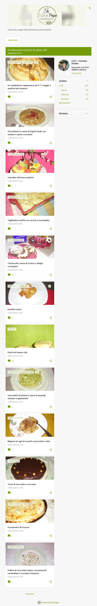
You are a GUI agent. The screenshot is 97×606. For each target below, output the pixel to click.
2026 (61, 86)
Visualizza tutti (14, 53)
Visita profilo (76, 73)
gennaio (65, 99)
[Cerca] (89, 8)
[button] (50, 97)
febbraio (65, 94)
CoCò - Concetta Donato (79, 62)
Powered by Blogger (48, 602)
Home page (13, 40)
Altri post (30, 594)
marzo (64, 90)
